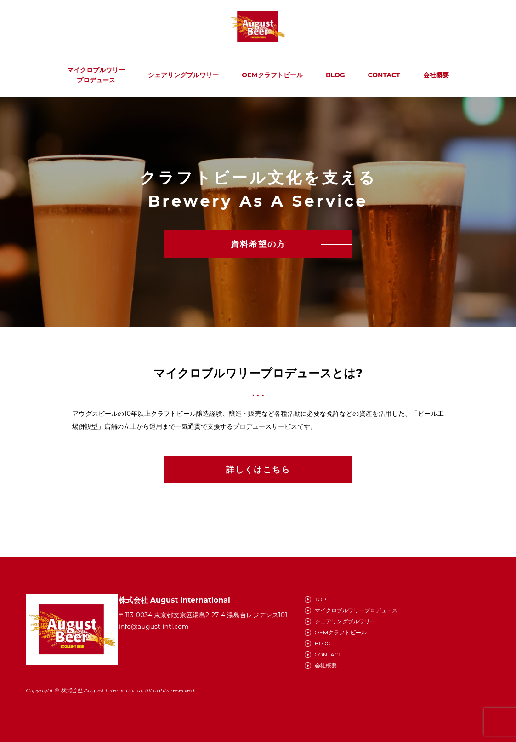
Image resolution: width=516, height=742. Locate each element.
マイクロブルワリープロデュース (96, 75)
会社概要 (436, 75)
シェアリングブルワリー (183, 75)
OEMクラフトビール (272, 75)
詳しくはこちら (258, 470)
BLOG (335, 75)
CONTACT (384, 75)
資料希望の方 (258, 244)
